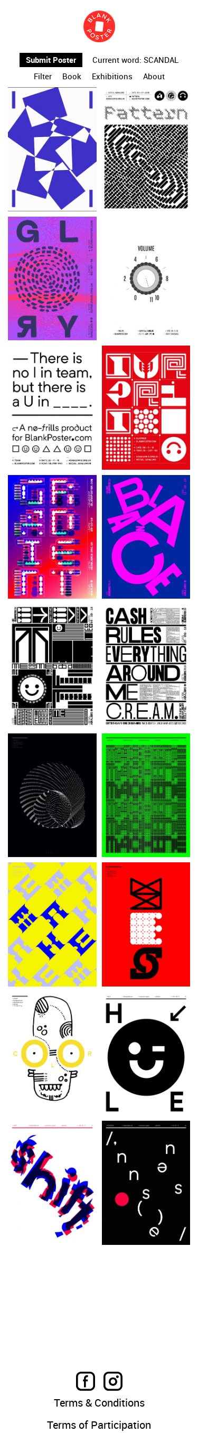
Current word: (117, 60)
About (154, 76)
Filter (43, 76)
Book (71, 76)
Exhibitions (112, 76)
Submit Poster (51, 59)
